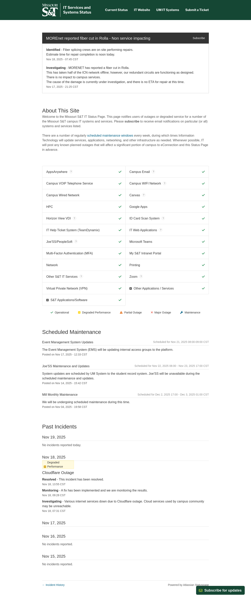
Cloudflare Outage (58, 472)
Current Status (116, 10)
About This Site (60, 111)
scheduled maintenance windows (110, 135)
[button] (223, 590)
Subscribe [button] (199, 38)
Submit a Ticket (197, 10)
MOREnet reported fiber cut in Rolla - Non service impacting (98, 38)
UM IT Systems (167, 10)
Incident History (53, 584)
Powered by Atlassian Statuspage (188, 584)
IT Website (142, 10)
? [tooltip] (71, 171)
